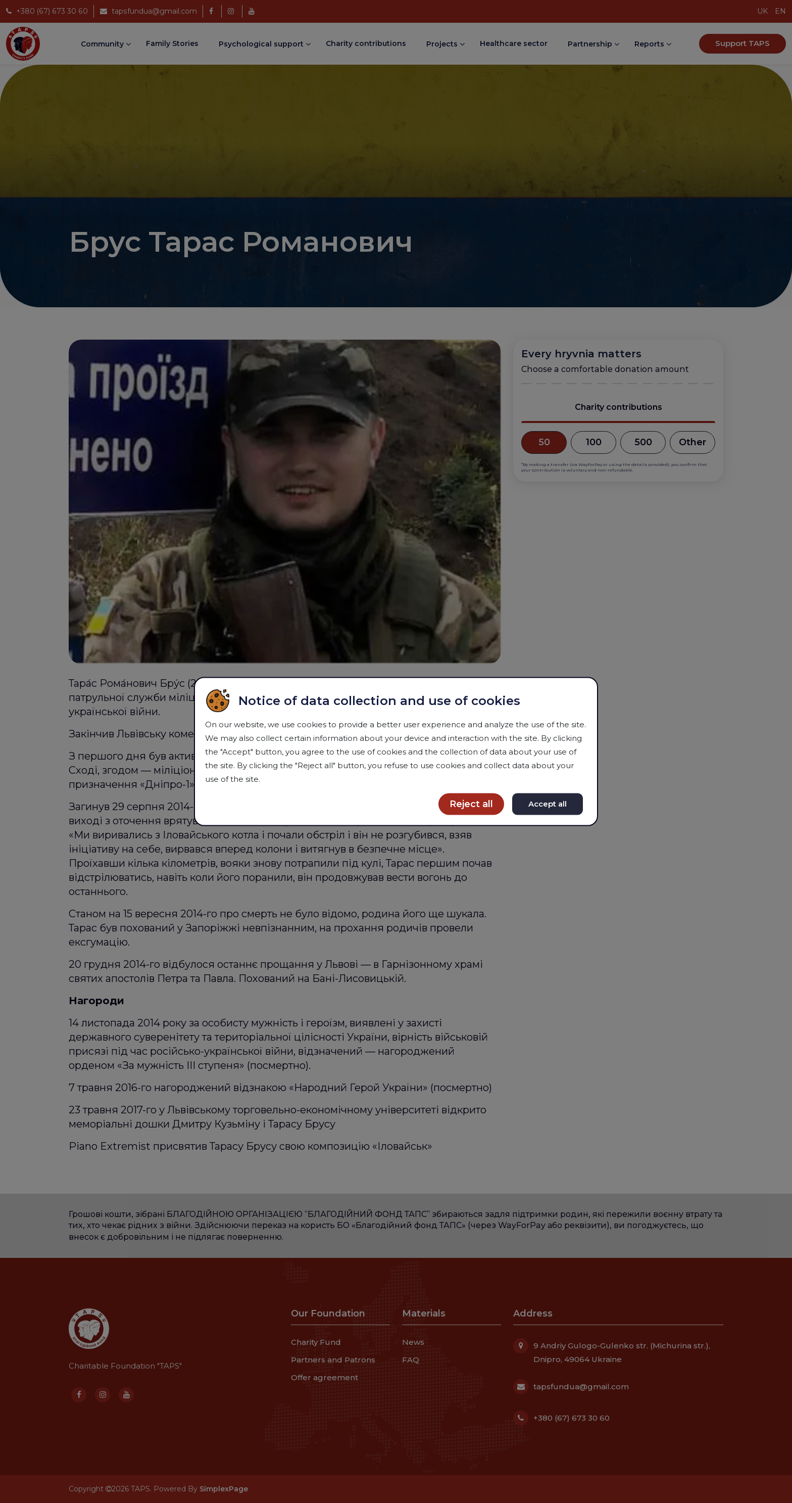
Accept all (547, 804)
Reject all (471, 804)
